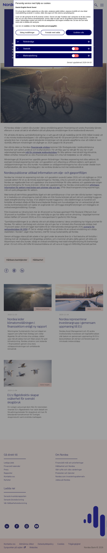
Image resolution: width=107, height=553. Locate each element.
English (23, 7)
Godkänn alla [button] (78, 32)
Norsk (29, 7)
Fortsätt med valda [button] (52, 32)
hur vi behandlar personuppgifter (45, 26)
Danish (18, 7)
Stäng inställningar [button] (27, 32)
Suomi (34, 7)
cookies (27, 26)
